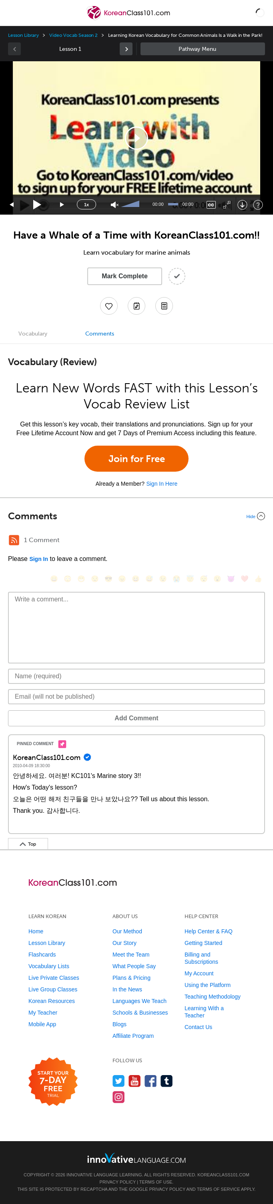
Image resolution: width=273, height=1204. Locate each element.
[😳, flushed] (67, 579)
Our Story (124, 943)
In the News (127, 989)
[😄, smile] (54, 579)
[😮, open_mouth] (217, 579)
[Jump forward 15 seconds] (62, 205)
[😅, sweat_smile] (149, 579)
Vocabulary (32, 333)
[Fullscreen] (227, 205)
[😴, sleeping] (204, 579)
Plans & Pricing (131, 978)
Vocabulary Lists (48, 966)
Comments (99, 333)
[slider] (131, 205)
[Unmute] (115, 205)
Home (35, 931)
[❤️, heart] (244, 579)
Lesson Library (23, 35)
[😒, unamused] (95, 579)
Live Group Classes (52, 989)
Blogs (119, 1024)
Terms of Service (218, 1189)
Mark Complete (125, 276)
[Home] (129, 18)
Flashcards (42, 954)
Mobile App (42, 1024)
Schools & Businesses (140, 1012)
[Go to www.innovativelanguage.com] (136, 1157)
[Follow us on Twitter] (118, 1081)
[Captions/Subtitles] (211, 205)
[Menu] (13, 13)
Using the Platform (208, 985)
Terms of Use (156, 1182)
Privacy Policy (118, 1182)
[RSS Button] (14, 540)
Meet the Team (130, 954)
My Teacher (42, 1012)
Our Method (127, 931)
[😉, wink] (163, 579)
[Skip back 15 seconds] (12, 205)
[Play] (37, 205)
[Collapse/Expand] (136, 516)
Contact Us (198, 1027)
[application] (136, 138)
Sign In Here (161, 483)
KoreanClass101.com (223, 1174)
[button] (260, 13)
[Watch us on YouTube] (134, 1081)
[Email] (136, 696)
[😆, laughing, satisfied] (136, 579)
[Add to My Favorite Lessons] (109, 306)
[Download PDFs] (164, 306)
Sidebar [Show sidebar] (203, 48)
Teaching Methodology (213, 996)
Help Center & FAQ (209, 931)
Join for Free (136, 458)
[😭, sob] (176, 579)
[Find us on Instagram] (118, 1097)
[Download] (242, 205)
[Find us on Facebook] (151, 1081)
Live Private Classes (53, 978)
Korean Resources (51, 1001)
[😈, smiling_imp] (231, 579)
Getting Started (203, 943)
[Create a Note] (136, 306)
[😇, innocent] (190, 579)
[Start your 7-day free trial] (53, 1082)
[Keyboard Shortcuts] (258, 205)
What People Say (134, 966)
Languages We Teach (139, 1001)
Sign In (38, 559)
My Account (199, 973)
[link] (126, 48)
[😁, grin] (81, 579)
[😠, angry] (122, 579)
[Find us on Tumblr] (167, 1081)
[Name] (136, 676)
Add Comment (136, 718)
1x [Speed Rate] (86, 204)
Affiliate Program (133, 1036)
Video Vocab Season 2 (73, 35)
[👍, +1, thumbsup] (258, 579)
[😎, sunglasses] (108, 579)
